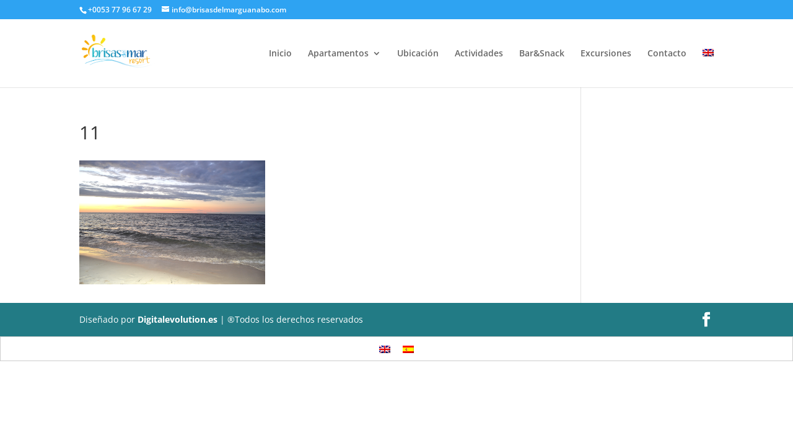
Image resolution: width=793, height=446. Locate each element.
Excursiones (606, 54)
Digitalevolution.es (177, 319)
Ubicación (418, 54)
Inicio (280, 54)
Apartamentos (338, 54)
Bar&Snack (541, 54)
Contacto (666, 54)
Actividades (479, 54)
